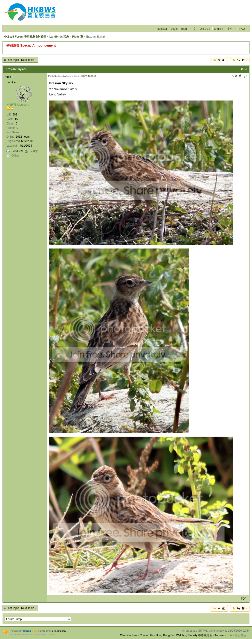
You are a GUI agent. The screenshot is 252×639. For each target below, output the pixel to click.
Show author (88, 75)
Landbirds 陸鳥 (59, 36)
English (218, 28)
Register (162, 28)
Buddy (34, 151)
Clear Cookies (128, 635)
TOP (243, 598)
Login (174, 28)
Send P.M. (18, 151)
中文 (193, 28)
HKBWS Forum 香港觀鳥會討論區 (25, 36)
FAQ (242, 28)
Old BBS (205, 28)
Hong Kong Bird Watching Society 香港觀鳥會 (184, 635)
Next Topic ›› (29, 60)
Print (244, 69)
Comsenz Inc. (59, 631)
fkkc (8, 77)
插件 (229, 28)
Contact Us (146, 635)
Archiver (219, 635)
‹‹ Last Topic (11, 60)
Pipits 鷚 (77, 36)
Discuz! (27, 631)
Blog (184, 28)
